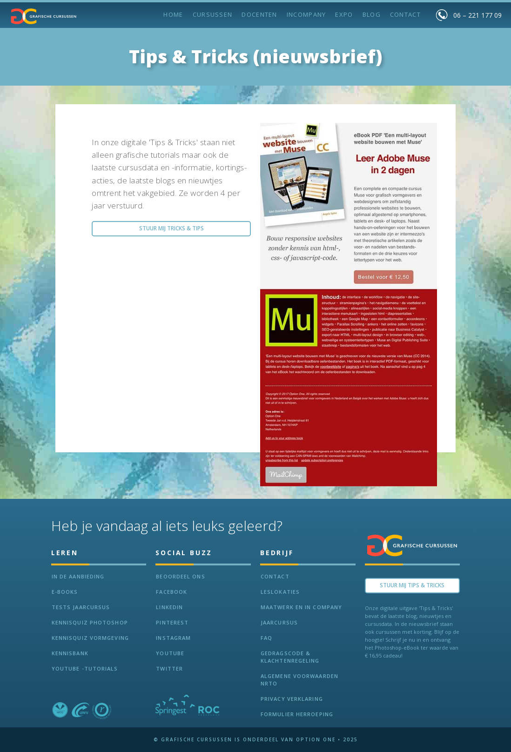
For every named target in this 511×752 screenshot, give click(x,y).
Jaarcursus (279, 622)
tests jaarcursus (81, 607)
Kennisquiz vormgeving (90, 637)
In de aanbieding (78, 576)
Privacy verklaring (292, 698)
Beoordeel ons (180, 576)
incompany (306, 14)
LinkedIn (169, 607)
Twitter (169, 668)
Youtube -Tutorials (85, 668)
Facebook (171, 591)
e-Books (65, 591)
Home (173, 14)
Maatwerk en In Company (301, 607)
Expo (344, 14)
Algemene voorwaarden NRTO (299, 679)
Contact (405, 14)
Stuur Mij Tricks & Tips (171, 228)
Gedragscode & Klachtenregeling (290, 657)
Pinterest (172, 622)
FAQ (266, 637)
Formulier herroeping (297, 714)
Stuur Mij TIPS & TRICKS (412, 585)
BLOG (372, 14)
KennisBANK (70, 653)
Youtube (170, 653)
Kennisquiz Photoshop (90, 622)
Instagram (173, 637)
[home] (43, 16)
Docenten (259, 14)
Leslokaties (280, 591)
